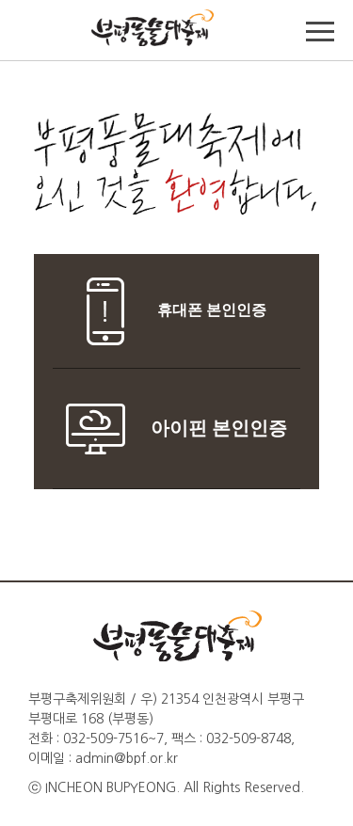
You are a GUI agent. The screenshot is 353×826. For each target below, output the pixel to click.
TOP (33, 33)
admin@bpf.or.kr (126, 758)
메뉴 (320, 33)
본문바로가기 (39, 0)
